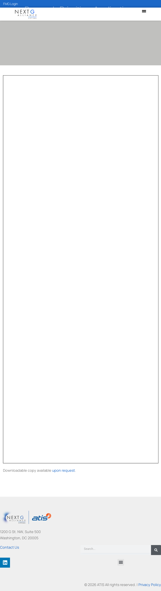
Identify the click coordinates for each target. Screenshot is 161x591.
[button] (120, 562)
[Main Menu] (144, 11)
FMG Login (10, 4)
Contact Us (9, 547)
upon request (63, 470)
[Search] (156, 550)
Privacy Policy (149, 584)
